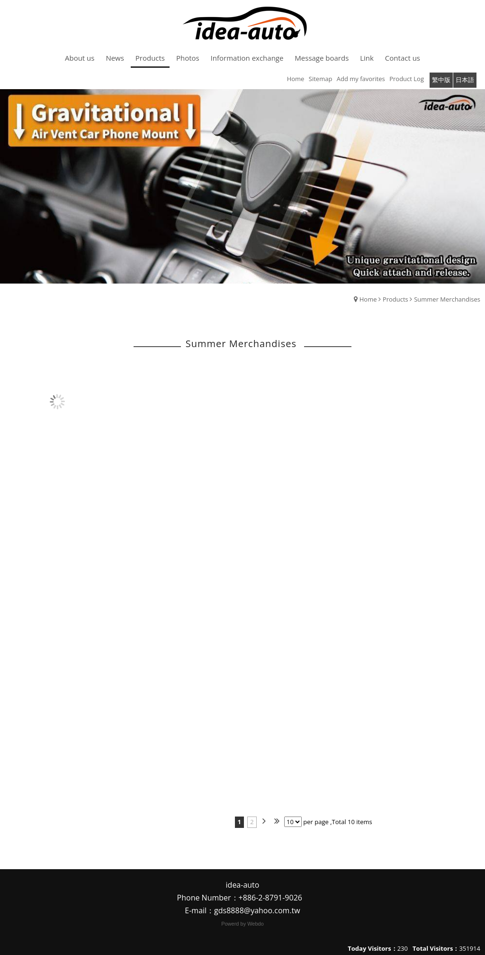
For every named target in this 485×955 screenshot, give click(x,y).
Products (395, 299)
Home (368, 299)
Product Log (406, 78)
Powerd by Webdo (242, 924)
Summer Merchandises (447, 299)
